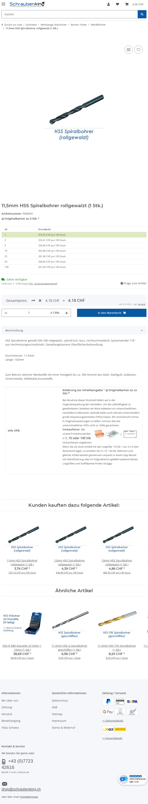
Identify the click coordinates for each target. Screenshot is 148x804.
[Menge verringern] (6, 313)
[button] (108, 4)
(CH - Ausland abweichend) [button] (43, 283)
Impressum (59, 721)
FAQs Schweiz (10, 727)
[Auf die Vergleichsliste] (128, 49)
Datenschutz (60, 700)
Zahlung (7, 707)
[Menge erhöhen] (66, 313)
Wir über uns (10, 700)
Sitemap (57, 714)
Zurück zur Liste (13, 24)
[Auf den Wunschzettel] (138, 49)
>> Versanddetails (112, 738)
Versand (141, 304)
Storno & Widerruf (63, 727)
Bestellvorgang (11, 721)
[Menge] (29, 313)
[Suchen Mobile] (70, 14)
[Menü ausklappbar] (3, 2)
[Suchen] (142, 14)
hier (109, 463)
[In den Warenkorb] (5, 40)
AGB (54, 707)
